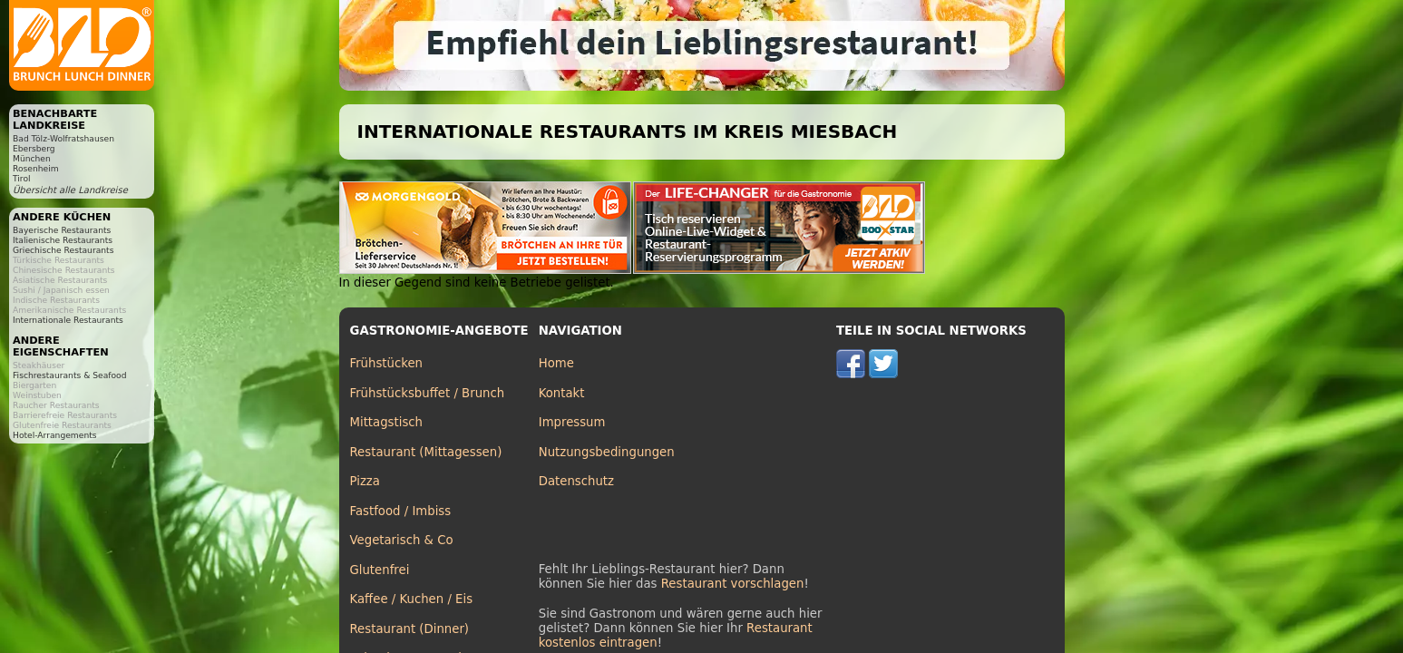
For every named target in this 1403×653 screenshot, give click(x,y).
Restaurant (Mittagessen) (426, 452)
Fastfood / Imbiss (401, 511)
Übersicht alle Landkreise (70, 190)
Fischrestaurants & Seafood (70, 375)
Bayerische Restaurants (62, 230)
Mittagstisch (387, 422)
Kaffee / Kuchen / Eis (411, 599)
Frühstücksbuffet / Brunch (427, 393)
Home (556, 363)
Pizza (365, 481)
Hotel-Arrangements (55, 435)
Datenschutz (576, 481)
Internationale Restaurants (68, 320)
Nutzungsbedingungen (607, 452)
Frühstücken (387, 363)
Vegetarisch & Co (401, 540)
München (32, 158)
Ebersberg (34, 148)
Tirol (22, 178)
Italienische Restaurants (62, 240)
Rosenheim (36, 168)
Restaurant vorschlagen (732, 583)
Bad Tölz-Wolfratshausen (63, 138)
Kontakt (562, 393)
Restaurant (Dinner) (410, 629)
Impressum (572, 422)
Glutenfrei (380, 570)
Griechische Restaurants (63, 250)
